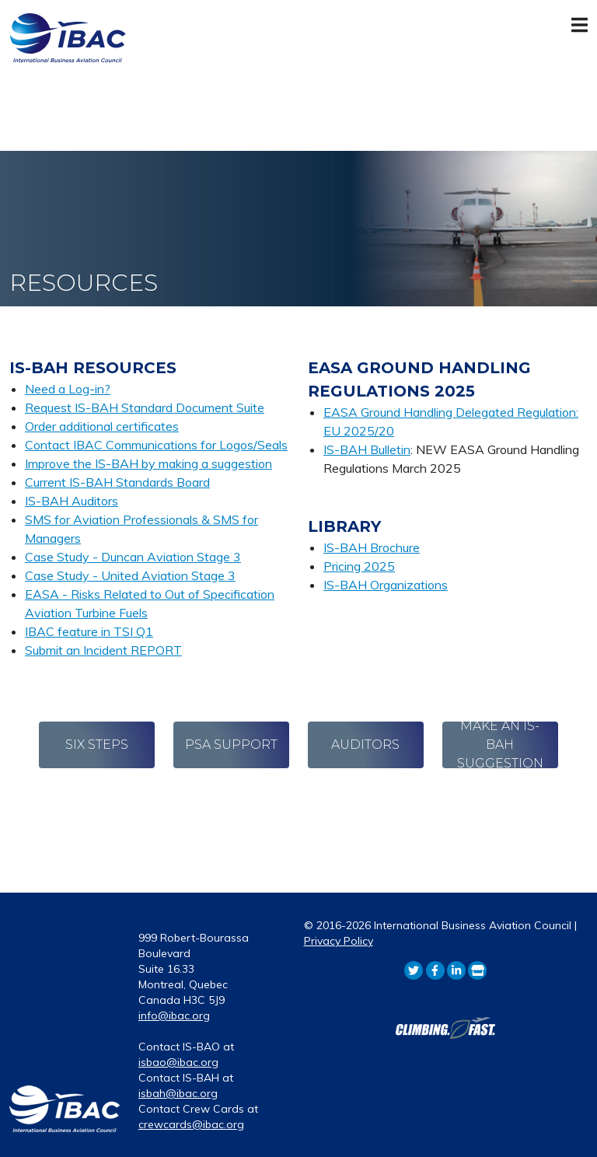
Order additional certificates (102, 426)
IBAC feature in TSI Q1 (89, 631)
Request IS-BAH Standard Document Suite (144, 407)
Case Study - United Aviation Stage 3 (130, 575)
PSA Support (231, 744)
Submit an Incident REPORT (103, 650)
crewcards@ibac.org (191, 1124)
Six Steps (96, 744)
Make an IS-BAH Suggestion (500, 745)
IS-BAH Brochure (371, 547)
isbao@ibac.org (178, 1062)
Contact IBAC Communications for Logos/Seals (156, 445)
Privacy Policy (338, 941)
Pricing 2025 (359, 566)
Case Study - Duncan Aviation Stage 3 (133, 557)
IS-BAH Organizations (385, 584)
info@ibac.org (174, 1015)
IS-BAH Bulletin (366, 449)
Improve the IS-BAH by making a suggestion (148, 463)
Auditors (365, 744)
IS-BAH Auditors (71, 501)
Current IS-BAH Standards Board (117, 482)
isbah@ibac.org (178, 1093)
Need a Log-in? (67, 389)
